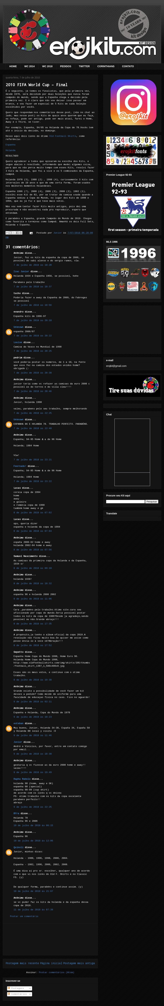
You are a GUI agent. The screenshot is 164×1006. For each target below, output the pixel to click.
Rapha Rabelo (22, 779)
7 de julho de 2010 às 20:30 (33, 373)
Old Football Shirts (62, 136)
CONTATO (128, 66)
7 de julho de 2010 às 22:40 (33, 428)
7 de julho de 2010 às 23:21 (33, 459)
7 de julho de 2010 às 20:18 (33, 320)
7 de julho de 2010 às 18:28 (33, 265)
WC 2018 (47, 66)
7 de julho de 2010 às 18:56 (33, 305)
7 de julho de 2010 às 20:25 (33, 351)
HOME (13, 66)
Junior (18, 742)
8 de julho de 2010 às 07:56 (33, 549)
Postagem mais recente (22, 963)
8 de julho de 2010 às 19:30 (33, 680)
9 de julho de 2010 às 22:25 (33, 807)
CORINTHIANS (105, 66)
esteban (18, 723)
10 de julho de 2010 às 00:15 (33, 825)
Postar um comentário (24, 916)
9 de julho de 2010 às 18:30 (33, 754)
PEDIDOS (65, 66)
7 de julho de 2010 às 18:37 (33, 286)
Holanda (11, 150)
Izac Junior (21, 271)
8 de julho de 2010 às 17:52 (33, 645)
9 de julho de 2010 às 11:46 (33, 735)
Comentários (17, 994)
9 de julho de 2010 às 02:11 (33, 701)
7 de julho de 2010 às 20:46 (33, 391)
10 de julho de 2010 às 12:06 (33, 840)
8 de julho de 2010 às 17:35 (33, 623)
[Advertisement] (50, 939)
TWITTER (84, 66)
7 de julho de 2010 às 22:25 (33, 413)
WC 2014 (29, 66)
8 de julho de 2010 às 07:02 (33, 512)
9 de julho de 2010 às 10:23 (33, 717)
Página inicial (51, 963)
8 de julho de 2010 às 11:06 (33, 599)
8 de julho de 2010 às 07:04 (33, 531)
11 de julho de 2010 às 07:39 (33, 909)
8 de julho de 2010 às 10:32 (33, 583)
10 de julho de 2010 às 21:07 (33, 891)
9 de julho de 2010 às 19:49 (33, 772)
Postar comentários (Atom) (56, 972)
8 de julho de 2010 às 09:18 (33, 568)
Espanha (11, 144)
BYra (16, 813)
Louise (18, 342)
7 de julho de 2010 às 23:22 (33, 481)
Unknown (18, 327)
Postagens (16, 988)
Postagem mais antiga (79, 963)
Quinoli (18, 847)
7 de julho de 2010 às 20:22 (33, 335)
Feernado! (20, 466)
